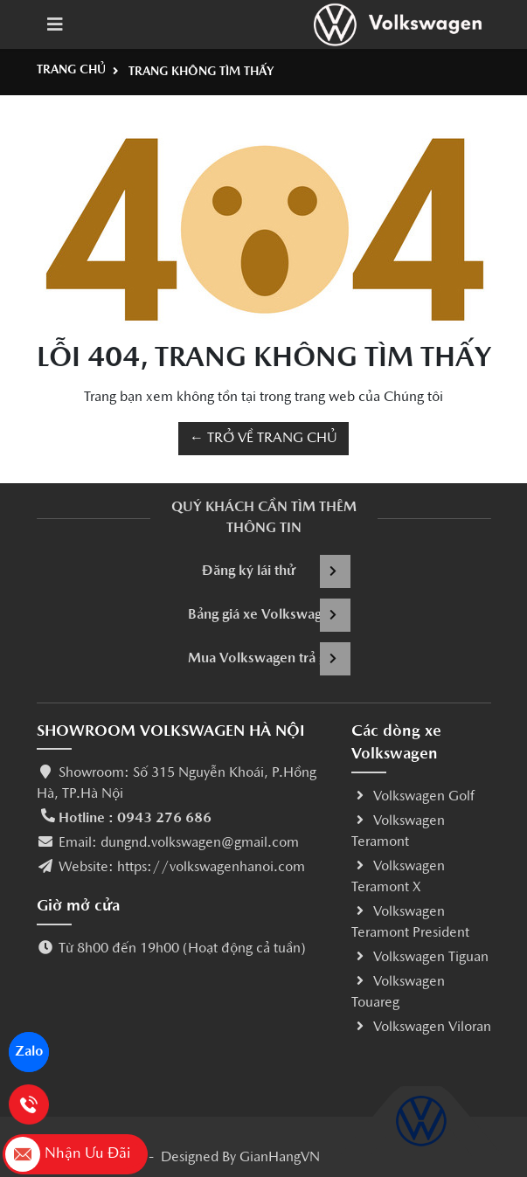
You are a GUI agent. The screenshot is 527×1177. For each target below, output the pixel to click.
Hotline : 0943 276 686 (135, 819)
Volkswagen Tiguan (420, 958)
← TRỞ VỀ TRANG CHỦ (263, 439)
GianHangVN (279, 1158)
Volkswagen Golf (413, 797)
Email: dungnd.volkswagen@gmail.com (179, 843)
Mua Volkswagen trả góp (269, 658)
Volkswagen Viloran (421, 1028)
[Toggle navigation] (55, 24)
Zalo (29, 1052)
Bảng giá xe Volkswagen (269, 615)
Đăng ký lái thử (276, 571)
